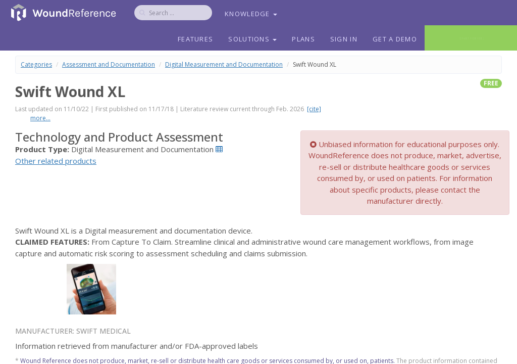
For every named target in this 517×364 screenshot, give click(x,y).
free (491, 83)
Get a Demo (395, 38)
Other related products (55, 161)
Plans (303, 38)
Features (195, 38)
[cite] (314, 109)
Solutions (252, 38)
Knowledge (251, 13)
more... (40, 118)
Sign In (343, 38)
